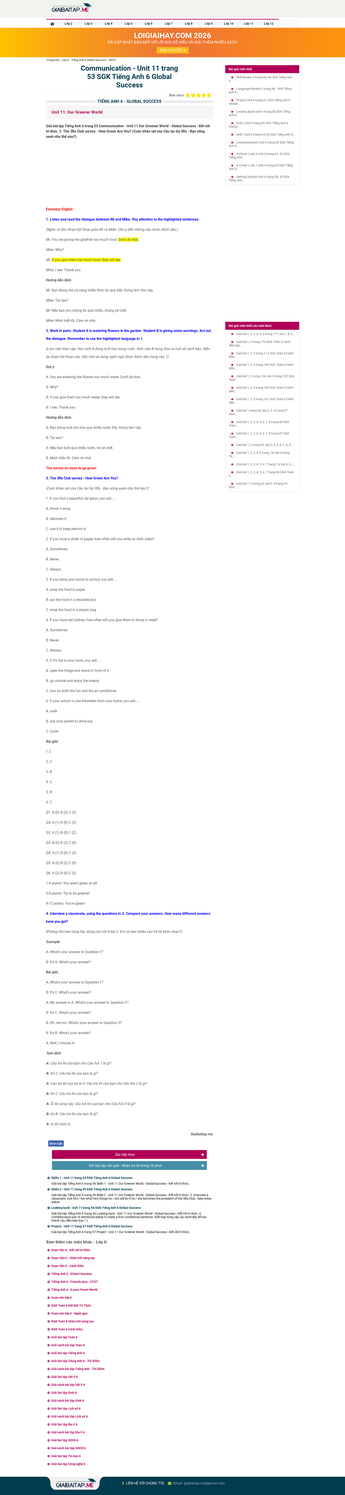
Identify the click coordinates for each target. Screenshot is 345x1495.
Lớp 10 (228, 23)
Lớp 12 (268, 23)
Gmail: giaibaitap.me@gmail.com (199, 1483)
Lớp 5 (128, 23)
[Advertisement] (129, 174)
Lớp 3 (88, 23)
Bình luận (56, 1143)
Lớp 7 (168, 23)
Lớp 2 (68, 23)
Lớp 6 (148, 23)
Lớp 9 (209, 23)
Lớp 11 (248, 23)
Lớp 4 (108, 23)
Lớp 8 (189, 23)
